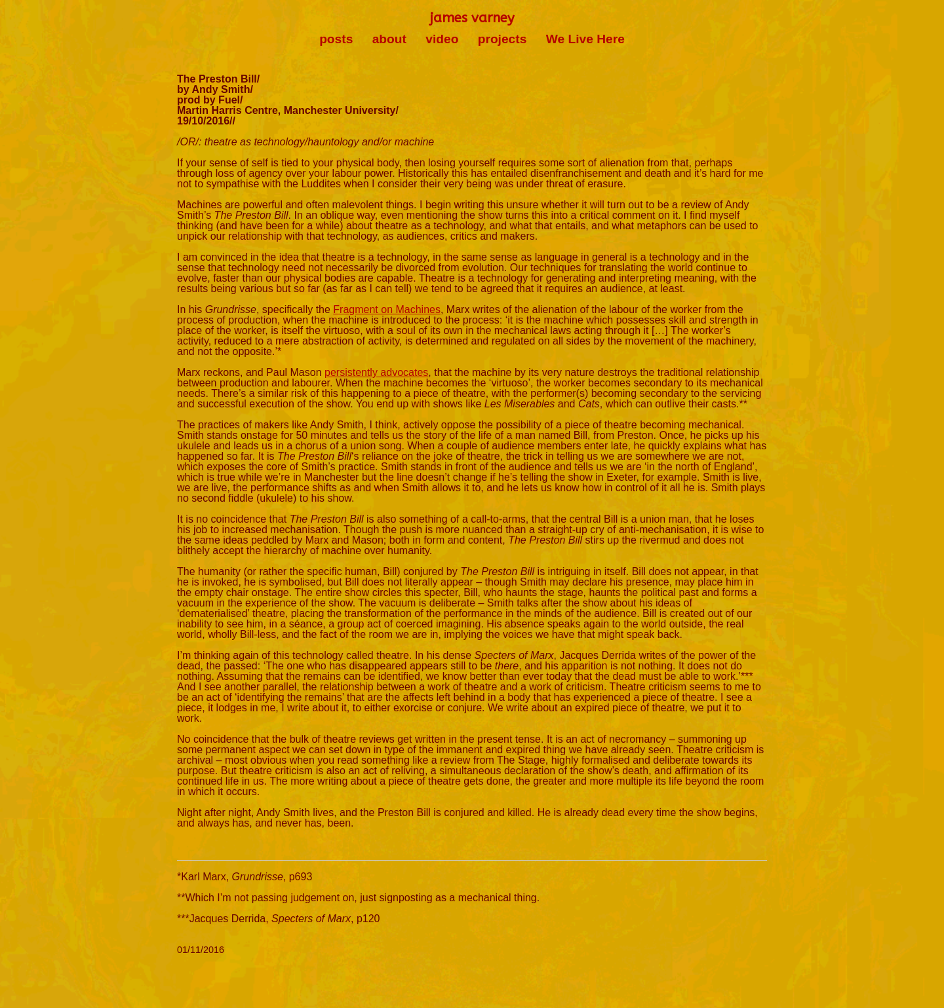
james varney (472, 18)
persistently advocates (376, 372)
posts (336, 39)
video (441, 39)
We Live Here (585, 39)
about (389, 39)
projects (502, 39)
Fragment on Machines (387, 309)
